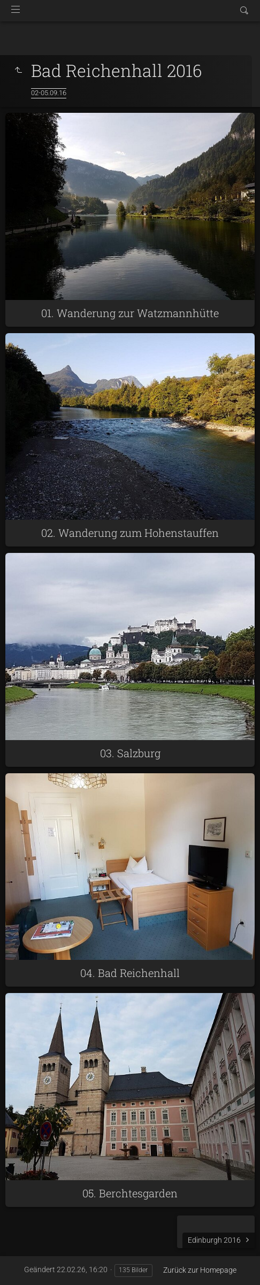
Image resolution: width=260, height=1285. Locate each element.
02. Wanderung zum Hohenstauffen (130, 533)
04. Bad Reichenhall (130, 973)
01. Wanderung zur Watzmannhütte (130, 313)
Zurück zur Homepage (199, 1270)
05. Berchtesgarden (130, 1193)
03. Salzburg (130, 753)
